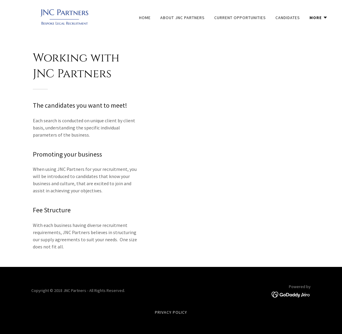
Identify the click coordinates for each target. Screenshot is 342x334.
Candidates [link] (287, 17)
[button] (318, 17)
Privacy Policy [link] (171, 312)
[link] (64, 16)
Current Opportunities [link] (240, 17)
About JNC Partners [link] (182, 17)
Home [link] (145, 17)
